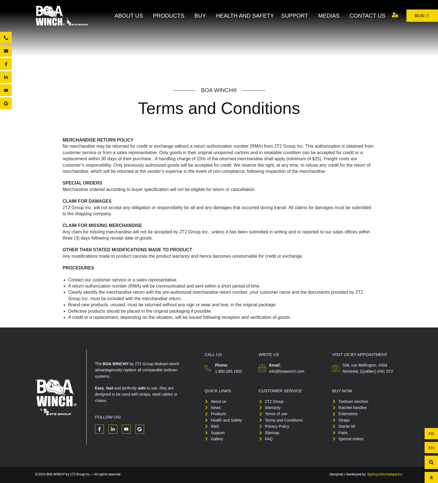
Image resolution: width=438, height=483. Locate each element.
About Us (130, 16)
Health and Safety (245, 16)
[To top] (431, 477)
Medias (330, 16)
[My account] (395, 15)
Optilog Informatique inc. (385, 474)
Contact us (367, 16)
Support (296, 16)
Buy (201, 16)
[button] (431, 462)
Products (170, 16)
